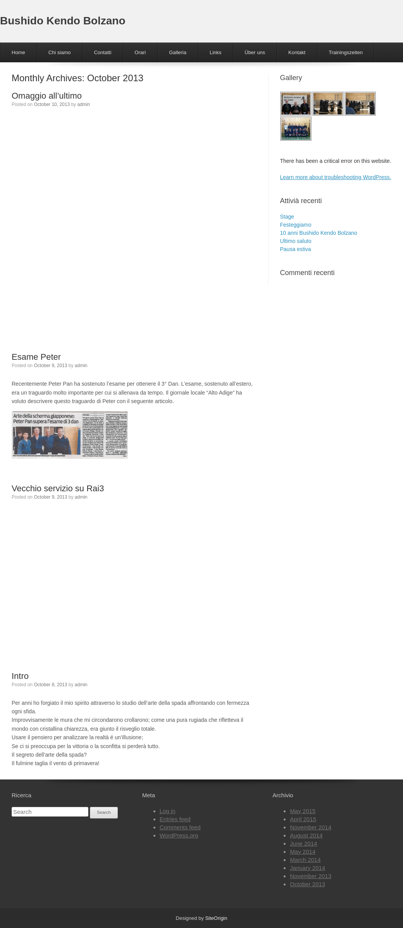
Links (215, 52)
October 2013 (307, 884)
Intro (20, 676)
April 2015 (303, 819)
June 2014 (303, 843)
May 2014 (302, 851)
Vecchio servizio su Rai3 (58, 488)
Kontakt (296, 52)
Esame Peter (36, 357)
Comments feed (180, 827)
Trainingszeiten (346, 52)
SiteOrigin (216, 918)
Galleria (177, 52)
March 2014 (305, 859)
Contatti (102, 52)
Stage (287, 217)
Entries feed (175, 819)
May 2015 (302, 811)
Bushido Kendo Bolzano (63, 21)
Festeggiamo (296, 225)
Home (18, 52)
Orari (140, 52)
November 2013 (310, 876)
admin (83, 104)
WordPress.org (179, 835)
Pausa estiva (295, 249)
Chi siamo (59, 52)
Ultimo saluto (296, 241)
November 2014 (310, 827)
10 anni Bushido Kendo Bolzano (318, 233)
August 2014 (306, 835)
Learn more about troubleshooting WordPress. (335, 177)
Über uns (255, 52)
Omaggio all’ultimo (47, 96)
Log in (168, 811)
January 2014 (307, 868)
